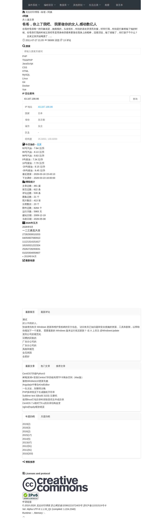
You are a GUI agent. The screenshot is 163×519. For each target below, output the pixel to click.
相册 (107, 5)
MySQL (26, 74)
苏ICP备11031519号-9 (94, 505)
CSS (24, 67)
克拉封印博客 (31, 12)
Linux (25, 78)
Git (23, 82)
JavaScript (27, 63)
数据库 (64, 5)
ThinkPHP (27, 60)
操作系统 (34, 5)
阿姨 (50, 12)
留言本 (119, 5)
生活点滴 (95, 5)
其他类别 (79, 5)
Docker (26, 85)
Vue (24, 89)
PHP (24, 56)
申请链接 (27, 502)
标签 (43, 12)
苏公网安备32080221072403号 (66, 505)
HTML (25, 71)
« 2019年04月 (29, 256)
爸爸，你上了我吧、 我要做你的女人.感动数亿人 (59, 24)
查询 (135, 99)
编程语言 (50, 5)
